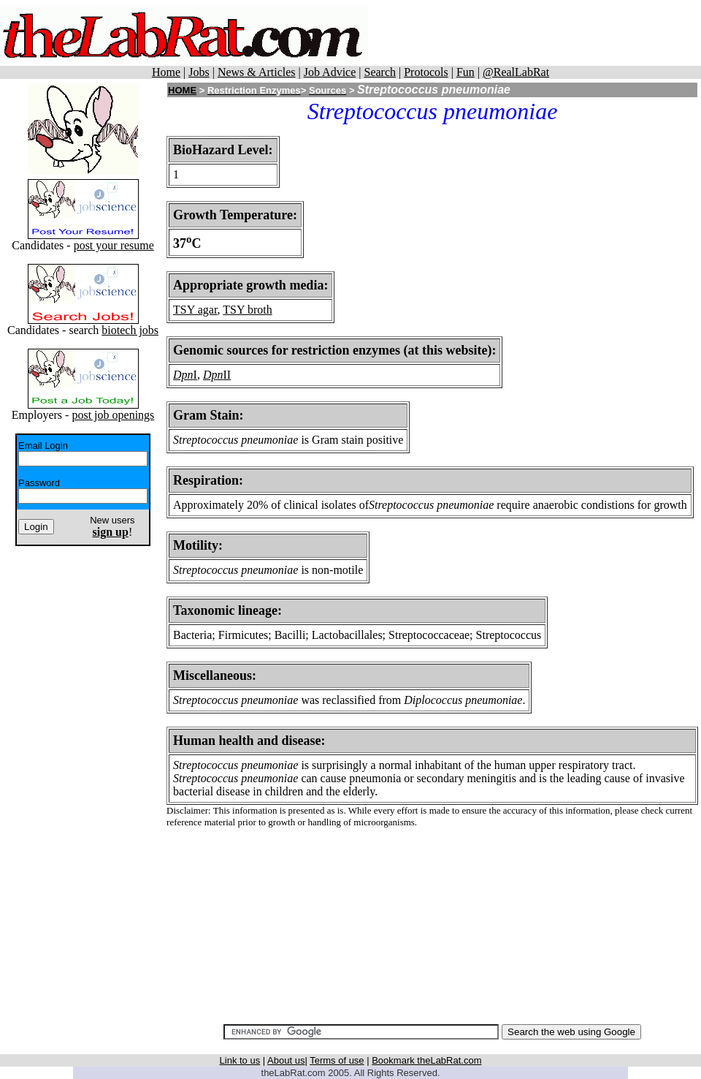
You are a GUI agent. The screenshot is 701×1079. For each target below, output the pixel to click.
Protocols (426, 72)
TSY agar (195, 309)
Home (166, 72)
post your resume (114, 245)
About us (285, 1060)
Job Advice (330, 72)
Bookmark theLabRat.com (426, 1060)
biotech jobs (129, 330)
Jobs (198, 72)
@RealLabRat (516, 72)
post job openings (113, 415)
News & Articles (257, 72)
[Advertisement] (432, 919)
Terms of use (337, 1060)
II (227, 374)
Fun (465, 72)
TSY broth (247, 309)
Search (380, 72)
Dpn (183, 374)
